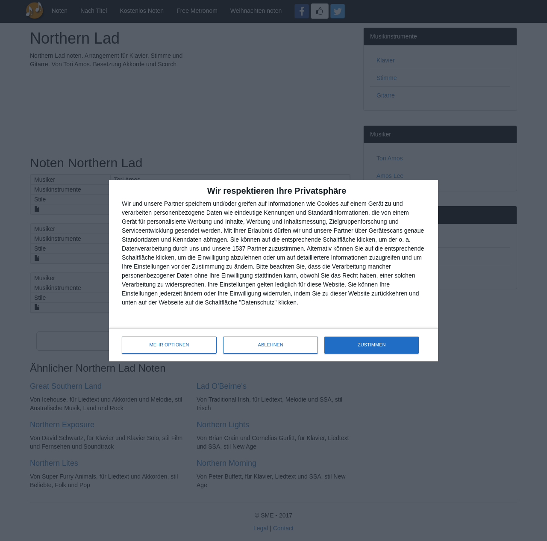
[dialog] (273, 270)
